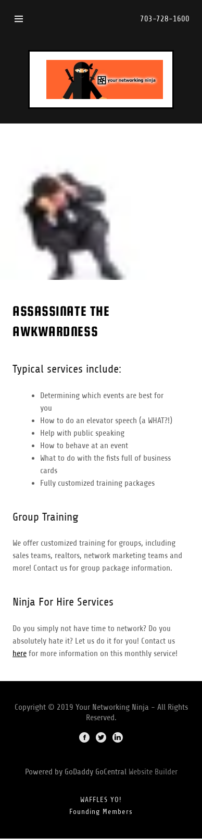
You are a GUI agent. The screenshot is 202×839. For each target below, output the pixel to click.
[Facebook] (84, 738)
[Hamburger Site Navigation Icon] (18, 19)
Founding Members (101, 812)
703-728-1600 (165, 18)
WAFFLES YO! (101, 800)
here (19, 653)
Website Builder (153, 771)
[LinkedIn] (117, 738)
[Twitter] (101, 738)
